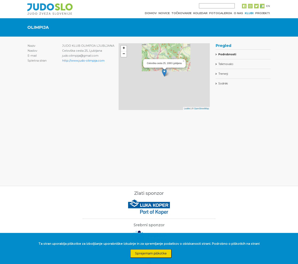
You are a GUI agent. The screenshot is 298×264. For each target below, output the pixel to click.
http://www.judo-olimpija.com (83, 60)
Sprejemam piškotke (151, 253)
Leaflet (187, 108)
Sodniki (223, 83)
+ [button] (124, 48)
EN (268, 5)
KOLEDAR (200, 13)
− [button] (124, 54)
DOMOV (151, 13)
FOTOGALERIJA (220, 13)
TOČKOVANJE (181, 13)
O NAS (238, 13)
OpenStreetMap (201, 108)
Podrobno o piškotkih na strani (236, 244)
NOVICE (164, 13)
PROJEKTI (262, 13)
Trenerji (223, 73)
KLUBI (249, 13)
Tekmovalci (225, 64)
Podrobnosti (227, 54)
